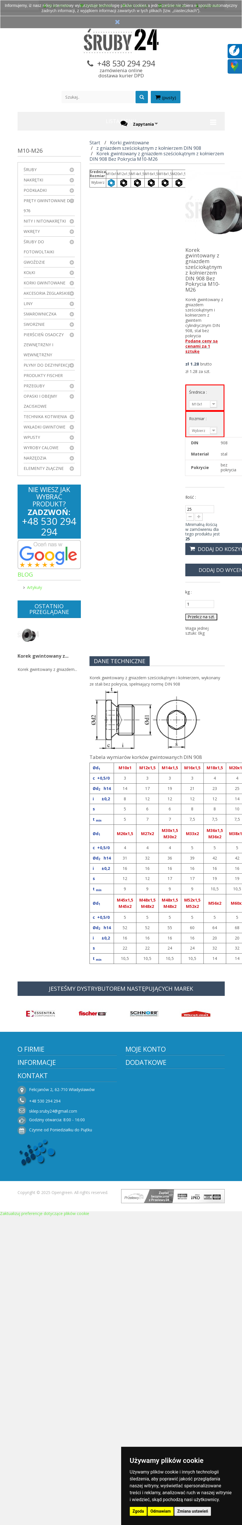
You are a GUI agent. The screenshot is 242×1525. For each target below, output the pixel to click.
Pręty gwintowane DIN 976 (49, 205)
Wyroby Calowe (41, 447)
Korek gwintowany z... (43, 656)
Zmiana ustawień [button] (192, 1511)
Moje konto (145, 1049)
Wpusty (32, 437)
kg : (188, 592)
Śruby (30, 169)
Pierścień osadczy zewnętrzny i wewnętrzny (44, 344)
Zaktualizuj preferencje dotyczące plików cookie (44, 1213)
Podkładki (35, 190)
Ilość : (190, 497)
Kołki (29, 272)
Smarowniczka (40, 314)
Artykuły (34, 587)
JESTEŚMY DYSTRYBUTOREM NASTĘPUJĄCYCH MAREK (121, 988)
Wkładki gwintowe (44, 427)
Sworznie (34, 324)
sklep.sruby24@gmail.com (53, 1111)
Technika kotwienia (45, 416)
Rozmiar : (198, 418)
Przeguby (34, 386)
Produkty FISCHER (43, 375)
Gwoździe (34, 262)
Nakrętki (33, 180)
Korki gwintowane (44, 283)
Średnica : (198, 392)
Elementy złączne (44, 468)
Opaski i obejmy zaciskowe (40, 401)
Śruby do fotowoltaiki (39, 247)
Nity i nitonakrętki (45, 221)
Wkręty (32, 231)
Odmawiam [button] (160, 1511)
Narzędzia (35, 458)
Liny (28, 303)
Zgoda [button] (138, 1511)
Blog (25, 574)
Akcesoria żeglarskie (47, 293)
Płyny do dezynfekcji (47, 365)
